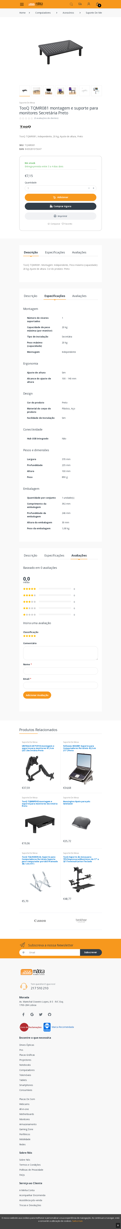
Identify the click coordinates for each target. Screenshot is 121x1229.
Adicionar (60, 197)
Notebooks (25, 1064)
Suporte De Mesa (95, 12)
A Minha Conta (27, 1190)
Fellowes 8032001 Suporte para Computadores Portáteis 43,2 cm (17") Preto (79, 748)
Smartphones (26, 1085)
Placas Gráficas (27, 1054)
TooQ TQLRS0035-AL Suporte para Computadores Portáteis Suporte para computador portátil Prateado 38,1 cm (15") (40, 860)
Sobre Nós (24, 1159)
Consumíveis (25, 1090)
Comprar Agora (60, 206)
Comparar (53, 223)
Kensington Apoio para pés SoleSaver (76, 802)
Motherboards (26, 1114)
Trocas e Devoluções (30, 1205)
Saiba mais (77, 1220)
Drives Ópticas (26, 1044)
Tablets (23, 1080)
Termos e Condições (30, 1164)
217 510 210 (39, 988)
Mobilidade (25, 1139)
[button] (71, 3)
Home (22, 12)
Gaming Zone (26, 1129)
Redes (22, 1144)
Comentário (30, 643)
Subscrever (90, 952)
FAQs (22, 1174)
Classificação (30, 632)
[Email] (53, 952)
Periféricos (24, 1134)
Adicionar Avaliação (37, 695)
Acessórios (68, 12)
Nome (27, 664)
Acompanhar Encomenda (32, 1195)
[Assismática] (35, 4)
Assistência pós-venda (30, 1200)
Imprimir (60, 216)
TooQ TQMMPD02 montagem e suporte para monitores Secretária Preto (40, 803)
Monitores (24, 1119)
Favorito (67, 223)
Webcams (24, 1104)
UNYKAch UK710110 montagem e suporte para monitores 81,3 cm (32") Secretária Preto (38, 748)
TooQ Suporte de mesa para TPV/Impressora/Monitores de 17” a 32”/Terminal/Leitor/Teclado (81, 859)
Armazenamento (28, 1124)
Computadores (43, 12)
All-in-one (24, 1109)
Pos (21, 1049)
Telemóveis (25, 1075)
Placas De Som (27, 1099)
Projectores (25, 1059)
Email (27, 678)
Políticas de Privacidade (31, 1169)
